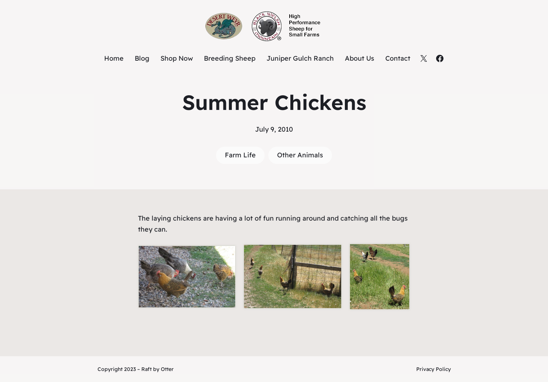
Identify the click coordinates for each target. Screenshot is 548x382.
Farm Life (240, 155)
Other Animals (300, 155)
